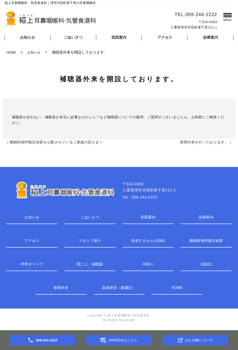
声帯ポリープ (32, 264)
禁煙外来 (60, 288)
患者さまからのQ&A (148, 241)
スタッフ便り (90, 241)
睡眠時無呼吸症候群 (206, 241)
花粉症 (206, 264)
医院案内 (119, 37)
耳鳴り (148, 264)
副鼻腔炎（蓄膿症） (119, 288)
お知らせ (27, 37)
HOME (11, 52)
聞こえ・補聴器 (90, 264)
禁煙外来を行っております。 (204, 142)
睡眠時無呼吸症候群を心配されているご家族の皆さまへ (56, 142)
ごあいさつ (73, 37)
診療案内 (210, 37)
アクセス (164, 37)
